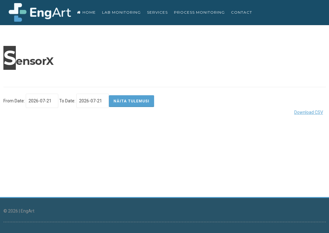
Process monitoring (199, 12)
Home (86, 12)
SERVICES (157, 12)
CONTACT (241, 12)
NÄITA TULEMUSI (131, 101)
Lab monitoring (121, 12)
